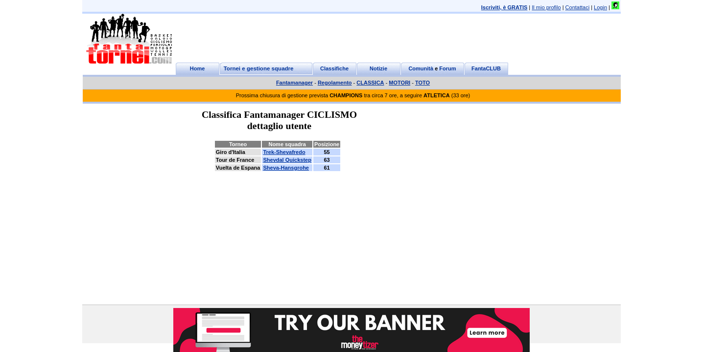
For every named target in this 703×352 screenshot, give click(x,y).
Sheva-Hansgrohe (286, 168)
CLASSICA (370, 83)
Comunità (420, 68)
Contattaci (577, 7)
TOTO (422, 83)
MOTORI (399, 83)
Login (600, 7)
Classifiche (334, 68)
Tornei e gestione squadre (259, 68)
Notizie (378, 68)
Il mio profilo (546, 7)
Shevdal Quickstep (287, 160)
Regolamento (335, 83)
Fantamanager (294, 83)
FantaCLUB (486, 68)
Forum (447, 68)
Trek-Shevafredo (284, 152)
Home (197, 68)
